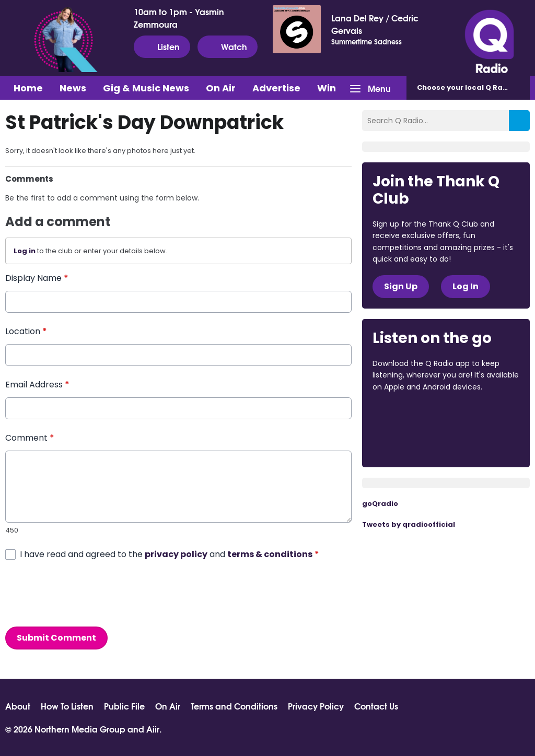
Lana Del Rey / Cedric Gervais (374, 24)
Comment (29, 438)
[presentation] (84, 593)
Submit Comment (56, 638)
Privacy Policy (316, 706)
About (17, 706)
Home (28, 88)
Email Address (37, 385)
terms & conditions (269, 554)
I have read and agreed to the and (169, 554)
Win (326, 88)
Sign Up (400, 286)
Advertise (276, 88)
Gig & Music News (146, 88)
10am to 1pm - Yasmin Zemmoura (179, 17)
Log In (465, 286)
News (73, 88)
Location (26, 331)
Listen (162, 46)
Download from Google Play (412, 442)
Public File (124, 706)
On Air (221, 88)
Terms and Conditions (234, 706)
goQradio (380, 504)
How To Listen (67, 706)
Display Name (36, 278)
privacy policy (176, 554)
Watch (227, 46)
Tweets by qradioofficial (408, 524)
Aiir (152, 728)
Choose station (473, 87)
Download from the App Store (413, 415)
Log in (25, 251)
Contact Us (376, 706)
